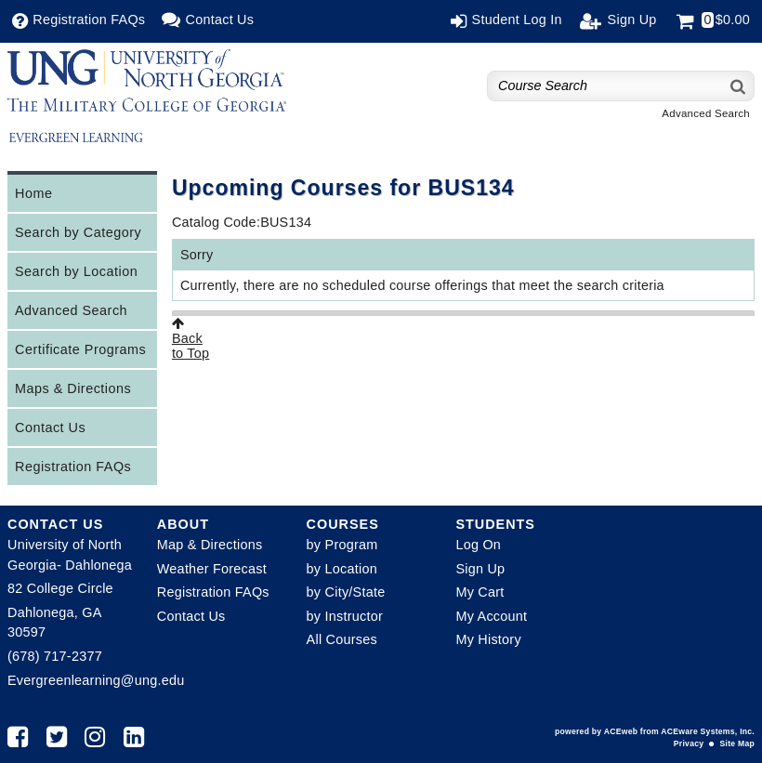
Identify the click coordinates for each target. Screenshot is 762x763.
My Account (491, 616)
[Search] (738, 86)
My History (487, 639)
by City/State (346, 592)
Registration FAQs (73, 466)
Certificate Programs (80, 349)
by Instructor (345, 616)
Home (33, 193)
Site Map (737, 743)
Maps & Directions (73, 388)
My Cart (479, 592)
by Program (342, 544)
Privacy (688, 743)
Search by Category (78, 232)
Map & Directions (210, 544)
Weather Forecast (212, 568)
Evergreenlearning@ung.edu (95, 680)
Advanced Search (706, 113)
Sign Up (480, 568)
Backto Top (190, 339)
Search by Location (76, 271)
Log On (478, 544)
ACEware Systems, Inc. (708, 731)
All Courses (342, 639)
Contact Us (50, 427)
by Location (342, 568)
